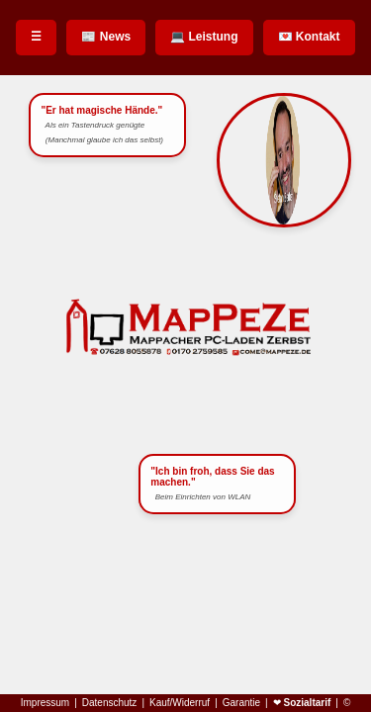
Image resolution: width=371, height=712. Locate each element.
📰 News (106, 37)
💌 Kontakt (309, 37)
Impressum (45, 703)
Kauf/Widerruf (179, 703)
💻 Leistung (203, 37)
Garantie (241, 703)
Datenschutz (110, 703)
